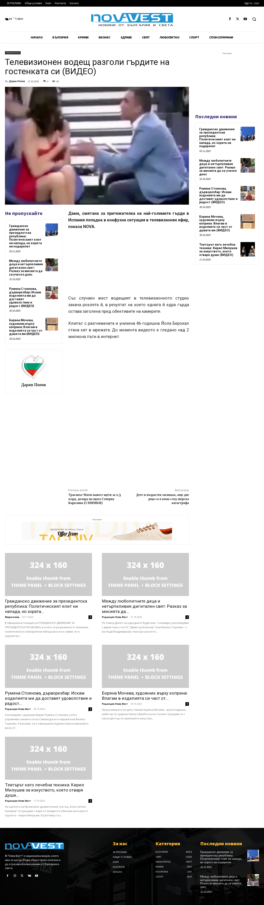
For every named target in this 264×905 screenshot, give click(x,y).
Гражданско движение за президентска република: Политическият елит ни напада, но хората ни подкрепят (25, 236)
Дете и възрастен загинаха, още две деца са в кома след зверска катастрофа (162, 499)
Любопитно (13, 52)
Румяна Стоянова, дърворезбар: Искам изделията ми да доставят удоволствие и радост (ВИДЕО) (25, 297)
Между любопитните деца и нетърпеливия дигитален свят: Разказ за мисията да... (144, 606)
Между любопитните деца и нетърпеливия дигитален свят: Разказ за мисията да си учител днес (26, 267)
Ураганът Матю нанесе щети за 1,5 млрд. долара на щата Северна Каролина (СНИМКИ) (94, 499)
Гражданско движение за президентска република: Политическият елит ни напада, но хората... (46, 606)
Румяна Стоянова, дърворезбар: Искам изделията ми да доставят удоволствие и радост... (48, 698)
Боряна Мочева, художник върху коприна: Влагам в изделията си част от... (144, 696)
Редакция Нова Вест (115, 616)
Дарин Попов (17, 81)
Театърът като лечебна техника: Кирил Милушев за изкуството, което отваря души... (44, 790)
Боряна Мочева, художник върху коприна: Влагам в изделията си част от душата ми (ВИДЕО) (25, 326)
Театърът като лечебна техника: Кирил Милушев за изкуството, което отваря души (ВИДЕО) (218, 250)
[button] (254, 19)
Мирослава (12, 616)
